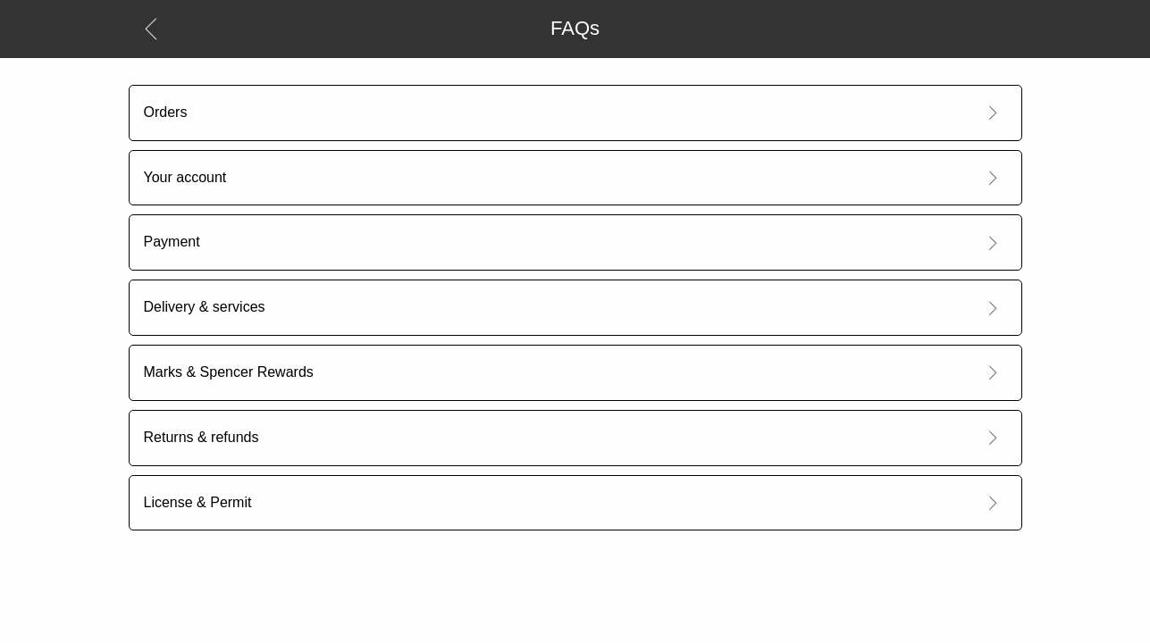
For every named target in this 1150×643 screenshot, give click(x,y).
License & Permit (198, 502)
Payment (172, 241)
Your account (185, 177)
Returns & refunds (201, 437)
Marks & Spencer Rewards (229, 372)
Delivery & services (204, 306)
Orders (166, 112)
